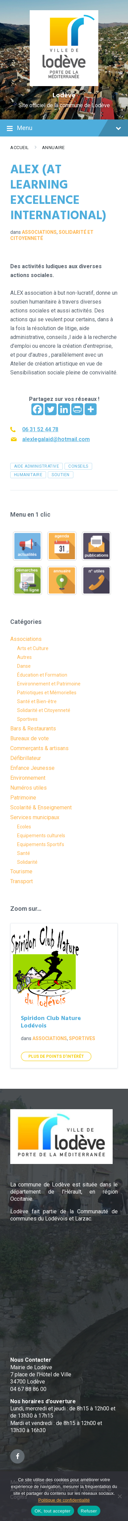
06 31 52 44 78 (40, 429)
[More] (91, 409)
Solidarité (27, 862)
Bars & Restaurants (33, 728)
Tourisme (21, 871)
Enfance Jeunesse (32, 768)
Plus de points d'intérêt (56, 1056)
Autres (24, 657)
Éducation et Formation (42, 675)
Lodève (64, 95)
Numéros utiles (28, 787)
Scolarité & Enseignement (41, 807)
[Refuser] (119, 1496)
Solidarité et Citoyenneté (43, 710)
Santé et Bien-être (37, 701)
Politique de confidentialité (64, 1500)
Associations (39, 232)
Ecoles (24, 826)
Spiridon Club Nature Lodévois (51, 1022)
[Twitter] (51, 409)
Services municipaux (34, 817)
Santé (23, 853)
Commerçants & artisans (39, 748)
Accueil (19, 147)
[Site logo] (64, 84)
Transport (21, 881)
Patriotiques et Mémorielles (46, 692)
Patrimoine (23, 797)
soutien (60, 474)
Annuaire (53, 147)
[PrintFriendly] (77, 409)
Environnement (27, 778)
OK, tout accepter (52, 1511)
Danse (24, 666)
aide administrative (36, 466)
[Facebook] (37, 409)
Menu (64, 128)
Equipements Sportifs (40, 844)
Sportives (27, 719)
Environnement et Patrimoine (49, 683)
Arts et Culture (32, 648)
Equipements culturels (41, 835)
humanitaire (28, 474)
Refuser (89, 1511)
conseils (78, 466)
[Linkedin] (64, 409)
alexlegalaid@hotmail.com (56, 439)
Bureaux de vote (29, 738)
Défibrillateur (25, 758)
